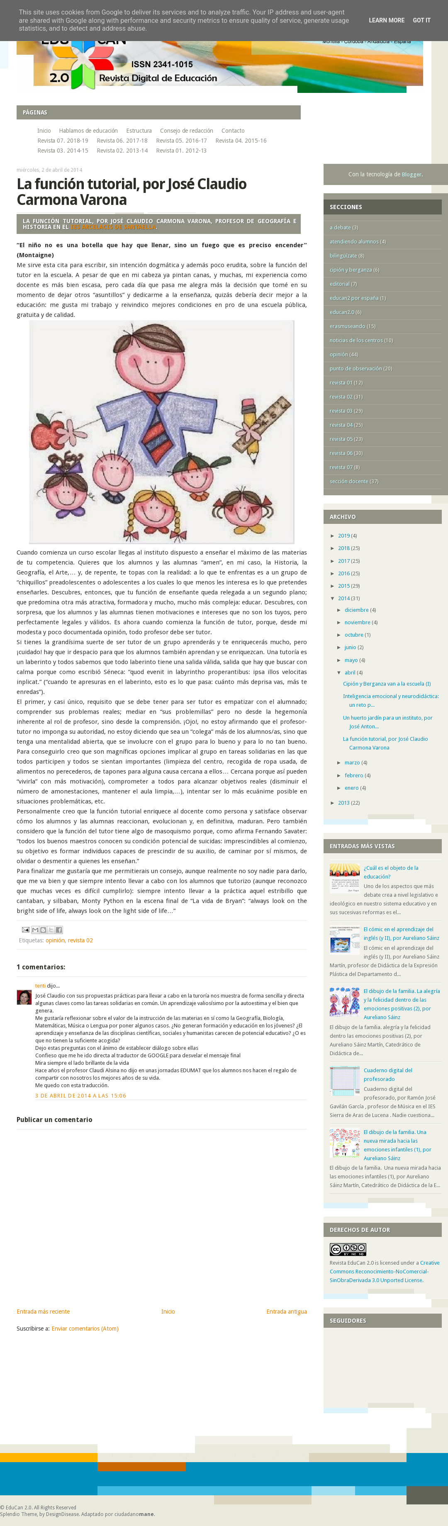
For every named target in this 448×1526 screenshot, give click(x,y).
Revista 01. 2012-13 (181, 150)
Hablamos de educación (88, 130)
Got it (422, 20)
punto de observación (356, 368)
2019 (344, 536)
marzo (353, 762)
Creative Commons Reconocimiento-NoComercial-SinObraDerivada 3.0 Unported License (385, 1271)
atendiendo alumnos (354, 242)
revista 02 (80, 940)
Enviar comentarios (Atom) (85, 1328)
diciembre (357, 610)
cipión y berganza (351, 270)
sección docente (349, 481)
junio (351, 647)
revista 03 (341, 411)
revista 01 (341, 383)
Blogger (411, 174)
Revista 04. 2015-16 (240, 140)
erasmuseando (347, 326)
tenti (40, 986)
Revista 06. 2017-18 (122, 140)
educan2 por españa (354, 298)
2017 (344, 561)
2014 (344, 598)
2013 (344, 803)
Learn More (386, 20)
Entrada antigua (286, 1311)
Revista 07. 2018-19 (62, 140)
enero (352, 788)
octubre (355, 635)
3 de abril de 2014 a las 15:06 (80, 1096)
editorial (340, 284)
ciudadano (134, 1514)
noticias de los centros (356, 340)
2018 (344, 548)
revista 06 (341, 453)
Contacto (233, 130)
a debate (340, 227)
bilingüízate (343, 256)
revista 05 (341, 439)
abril (351, 672)
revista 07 (341, 467)
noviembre (358, 622)
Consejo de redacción (186, 130)
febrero (355, 775)
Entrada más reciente (43, 1311)
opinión (55, 940)
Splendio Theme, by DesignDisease (39, 1514)
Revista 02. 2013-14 (122, 150)
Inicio (44, 130)
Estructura (139, 130)
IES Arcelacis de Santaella (113, 227)
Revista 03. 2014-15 (62, 150)
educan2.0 (342, 312)
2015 (344, 586)
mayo (352, 660)
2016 (344, 573)
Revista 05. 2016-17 (181, 140)
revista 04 (341, 425)
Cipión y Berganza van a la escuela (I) (387, 684)
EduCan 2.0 (19, 1508)
